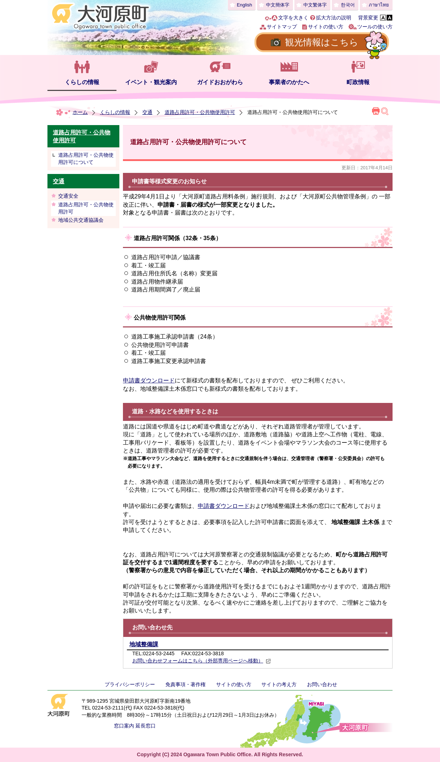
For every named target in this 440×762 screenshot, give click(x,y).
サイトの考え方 (279, 684)
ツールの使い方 (375, 26)
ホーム (80, 112)
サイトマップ (282, 26)
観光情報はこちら (321, 42)
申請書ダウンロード (149, 380)
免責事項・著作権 (185, 684)
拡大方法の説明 (333, 17)
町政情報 (358, 82)
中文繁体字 (315, 5)
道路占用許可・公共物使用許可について (86, 158)
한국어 (348, 5)
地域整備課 (143, 644)
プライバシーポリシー (130, 684)
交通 (147, 112)
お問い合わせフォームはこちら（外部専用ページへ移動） (201, 661)
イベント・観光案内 (151, 82)
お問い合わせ (322, 684)
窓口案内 (124, 726)
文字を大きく (293, 17)
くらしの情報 (82, 82)
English (244, 5)
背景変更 (368, 17)
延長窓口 (146, 726)
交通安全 (68, 196)
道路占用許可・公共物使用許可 (200, 112)
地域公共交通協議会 (81, 220)
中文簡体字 (277, 5)
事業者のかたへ (289, 82)
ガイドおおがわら (220, 82)
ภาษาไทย (379, 5)
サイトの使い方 (325, 26)
